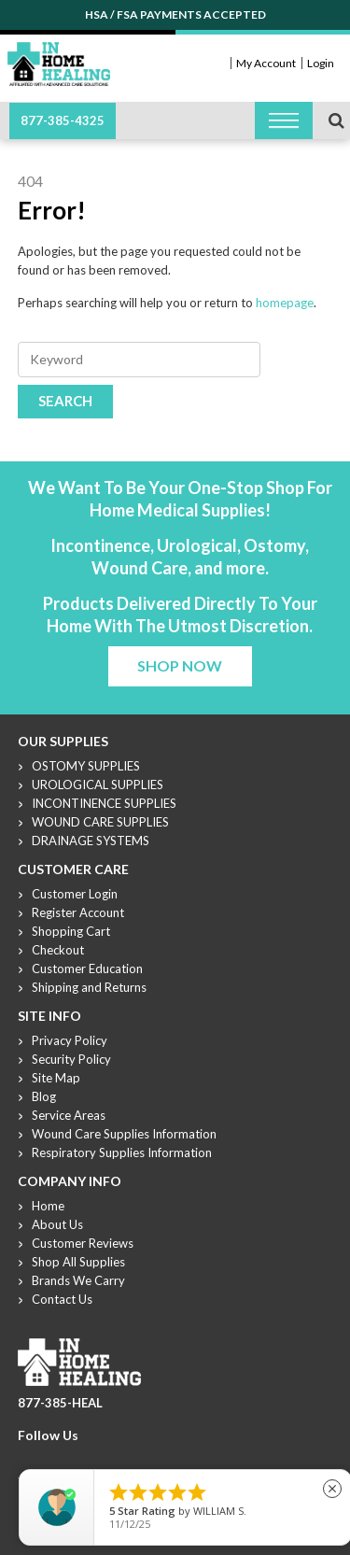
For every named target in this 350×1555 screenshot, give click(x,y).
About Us (57, 1224)
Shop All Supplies (78, 1261)
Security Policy (71, 1059)
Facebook (28, 1458)
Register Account (78, 912)
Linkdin (95, 1458)
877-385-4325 (63, 120)
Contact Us (62, 1299)
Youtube (73, 1458)
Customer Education (87, 968)
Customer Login (75, 893)
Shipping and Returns (89, 987)
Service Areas (68, 1115)
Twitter (50, 1458)
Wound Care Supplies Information (124, 1133)
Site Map (56, 1077)
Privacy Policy (69, 1040)
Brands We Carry (78, 1280)
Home (48, 1205)
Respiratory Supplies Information (122, 1152)
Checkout (58, 949)
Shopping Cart (71, 931)
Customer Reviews (82, 1243)
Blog (44, 1096)
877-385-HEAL (60, 1402)
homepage (285, 302)
